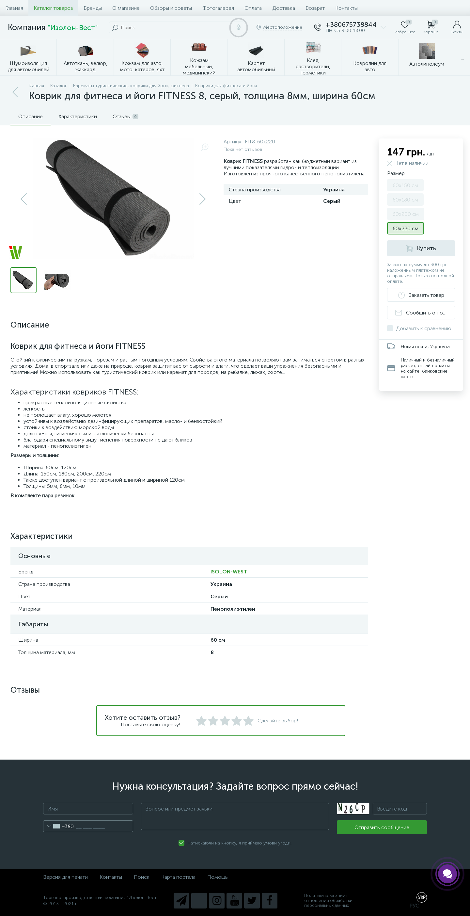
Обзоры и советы (171, 8)
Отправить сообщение (381, 827)
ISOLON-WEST (229, 572)
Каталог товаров (53, 8)
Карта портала (178, 877)
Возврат (315, 8)
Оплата (253, 8)
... (462, 58)
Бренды (93, 8)
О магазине (126, 8)
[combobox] (58, 826)
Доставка (283, 8)
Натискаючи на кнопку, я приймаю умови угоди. (239, 843)
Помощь (217, 877)
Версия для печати (65, 877)
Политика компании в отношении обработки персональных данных (328, 900)
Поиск (141, 877)
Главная (14, 8)
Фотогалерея (218, 8)
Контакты (346, 8)
